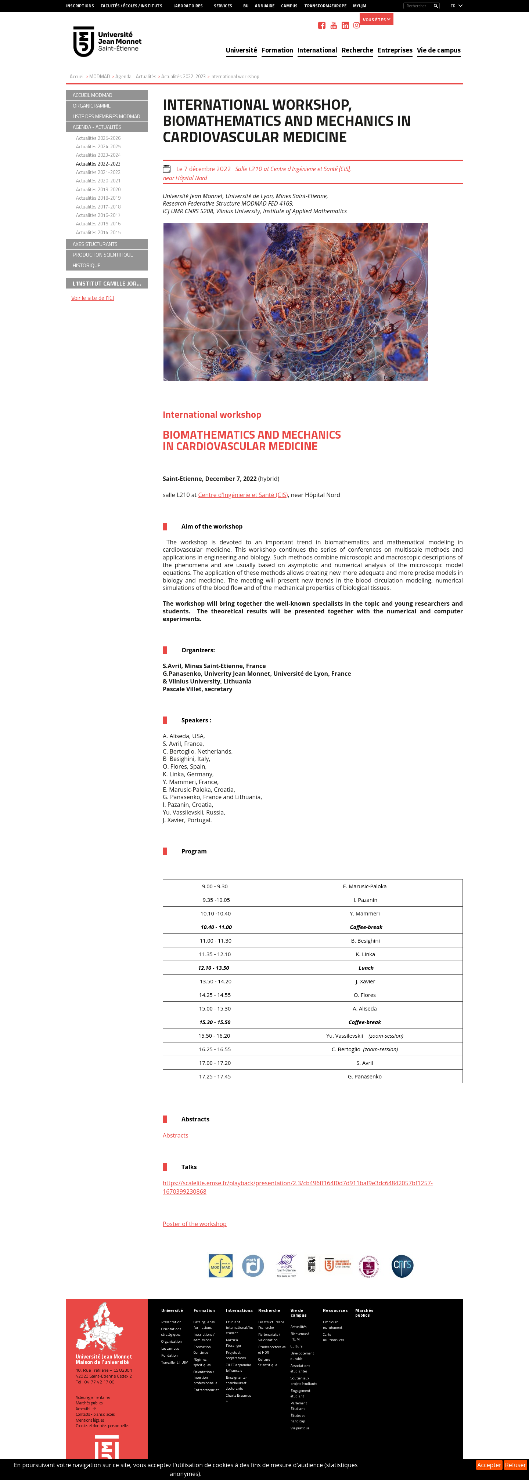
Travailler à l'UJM (174, 1362)
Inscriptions (80, 6)
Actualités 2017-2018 (98, 206)
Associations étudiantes (300, 1368)
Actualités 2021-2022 (98, 172)
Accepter (489, 1465)
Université (241, 49)
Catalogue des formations (204, 1324)
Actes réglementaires (93, 1397)
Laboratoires (188, 6)
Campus (289, 6)
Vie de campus (439, 49)
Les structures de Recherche (271, 1324)
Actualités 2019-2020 (98, 189)
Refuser (515, 1465)
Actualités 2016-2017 (98, 215)
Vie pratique (300, 1428)
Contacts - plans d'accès (95, 1414)
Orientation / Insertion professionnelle (205, 1377)
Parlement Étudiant (299, 1405)
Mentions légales (90, 1420)
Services (223, 6)
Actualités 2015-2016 (98, 223)
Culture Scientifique (267, 1362)
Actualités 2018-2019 (98, 198)
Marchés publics (89, 1403)
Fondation (169, 1355)
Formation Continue (202, 1349)
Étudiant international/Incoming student (245, 1327)
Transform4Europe (325, 6)
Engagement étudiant (300, 1393)
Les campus (170, 1348)
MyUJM (359, 6)
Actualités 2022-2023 (98, 163)
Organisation (171, 1341)
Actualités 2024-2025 (98, 146)
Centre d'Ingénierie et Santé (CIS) (243, 495)
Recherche (357, 49)
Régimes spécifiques (202, 1362)
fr (453, 6)
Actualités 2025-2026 (98, 138)
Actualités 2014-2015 (98, 232)
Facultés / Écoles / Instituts (131, 6)
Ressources (335, 1310)
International (317, 49)
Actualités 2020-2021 (98, 180)
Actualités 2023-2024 (98, 155)
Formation (277, 49)
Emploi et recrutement (332, 1324)
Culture (296, 1346)
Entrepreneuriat (206, 1390)
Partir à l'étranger (233, 1342)
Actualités (298, 1327)
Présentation (171, 1322)
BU (245, 6)
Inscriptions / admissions (204, 1337)
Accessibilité (86, 1409)
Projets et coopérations (236, 1355)
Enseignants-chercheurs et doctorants (236, 1383)
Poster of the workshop (195, 1224)
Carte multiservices (333, 1337)
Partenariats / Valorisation (269, 1337)
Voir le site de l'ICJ (92, 297)
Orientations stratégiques (171, 1331)
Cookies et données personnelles (102, 1426)
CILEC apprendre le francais (238, 1367)
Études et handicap (298, 1418)
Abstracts (175, 1135)
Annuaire (264, 6)
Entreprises (395, 49)
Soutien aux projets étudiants (304, 1380)
